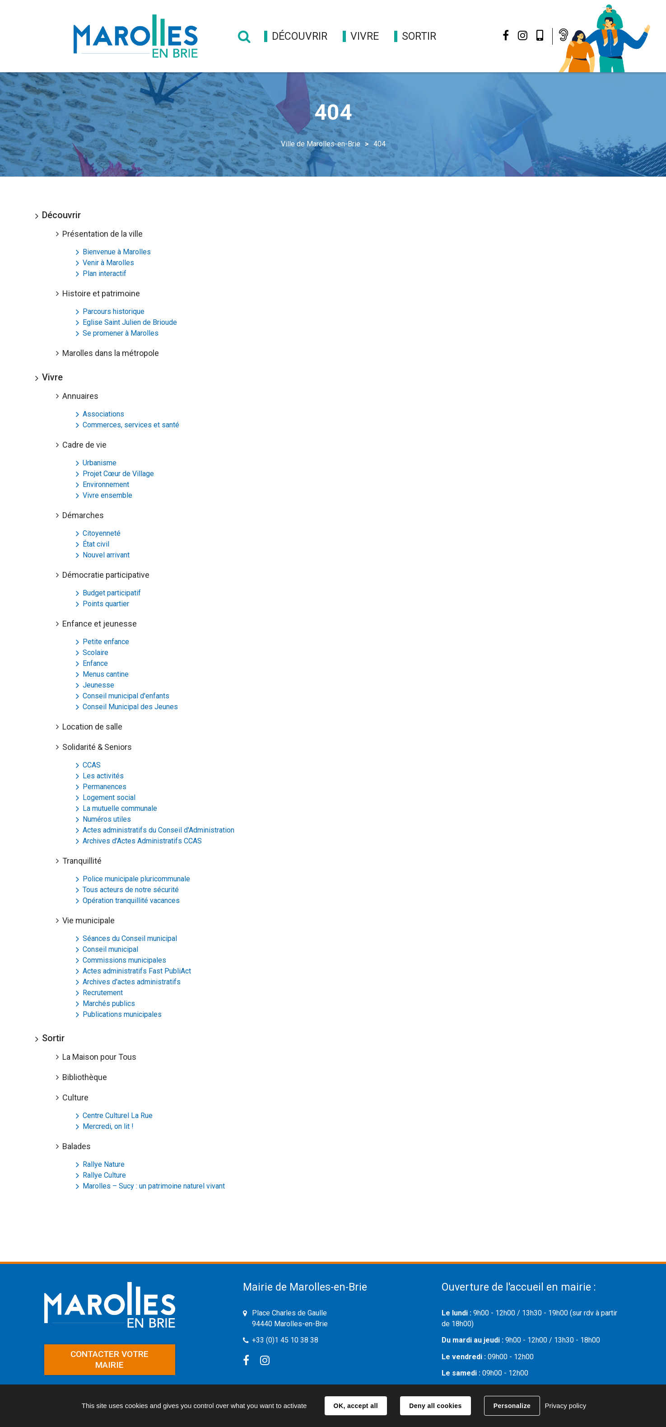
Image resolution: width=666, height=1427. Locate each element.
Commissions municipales (124, 960)
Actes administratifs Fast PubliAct (137, 971)
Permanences (104, 786)
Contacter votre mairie (109, 1359)
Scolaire (95, 652)
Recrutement (103, 992)
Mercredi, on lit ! (108, 1126)
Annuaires (80, 396)
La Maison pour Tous (99, 1057)
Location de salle (92, 726)
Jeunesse (98, 685)
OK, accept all (356, 1405)
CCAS (92, 765)
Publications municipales (122, 1014)
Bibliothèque (84, 1077)
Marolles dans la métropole (110, 353)
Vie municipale (88, 920)
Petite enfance (106, 641)
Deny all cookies (435, 1405)
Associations (103, 414)
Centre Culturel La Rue (118, 1115)
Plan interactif (104, 273)
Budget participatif (112, 593)
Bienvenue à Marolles (117, 252)
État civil (96, 544)
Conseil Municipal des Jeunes (130, 706)
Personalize (512, 1405)
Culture (75, 1097)
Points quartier (106, 603)
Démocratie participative (105, 575)
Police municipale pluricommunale (136, 879)
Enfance (95, 663)
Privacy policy (565, 1405)
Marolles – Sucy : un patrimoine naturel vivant (154, 1186)
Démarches (83, 515)
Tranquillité (82, 861)
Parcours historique (113, 311)
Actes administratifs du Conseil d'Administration (158, 830)
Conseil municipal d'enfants (126, 696)
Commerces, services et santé (131, 425)
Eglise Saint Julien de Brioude (130, 322)
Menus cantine (106, 674)
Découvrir (61, 215)
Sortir (53, 1038)
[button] (299, 36)
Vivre (52, 377)
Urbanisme (99, 463)
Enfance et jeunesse (99, 623)
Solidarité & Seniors (97, 747)
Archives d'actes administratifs (132, 982)
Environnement (106, 484)
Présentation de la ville (102, 234)
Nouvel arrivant (106, 555)
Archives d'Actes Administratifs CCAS (142, 841)
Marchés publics (109, 1003)
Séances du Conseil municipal (130, 938)
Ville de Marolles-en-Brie (320, 144)
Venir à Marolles (108, 262)
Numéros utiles (107, 819)
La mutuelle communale (120, 808)
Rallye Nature (104, 1164)
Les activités (103, 776)
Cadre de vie (84, 444)
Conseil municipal (110, 949)
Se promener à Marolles (120, 333)
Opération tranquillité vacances (131, 900)
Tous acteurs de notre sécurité (131, 889)
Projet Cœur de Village (118, 473)
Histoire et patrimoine (101, 293)
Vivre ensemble (107, 495)
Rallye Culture (104, 1175)
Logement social (109, 797)
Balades (76, 1146)
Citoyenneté (102, 533)
